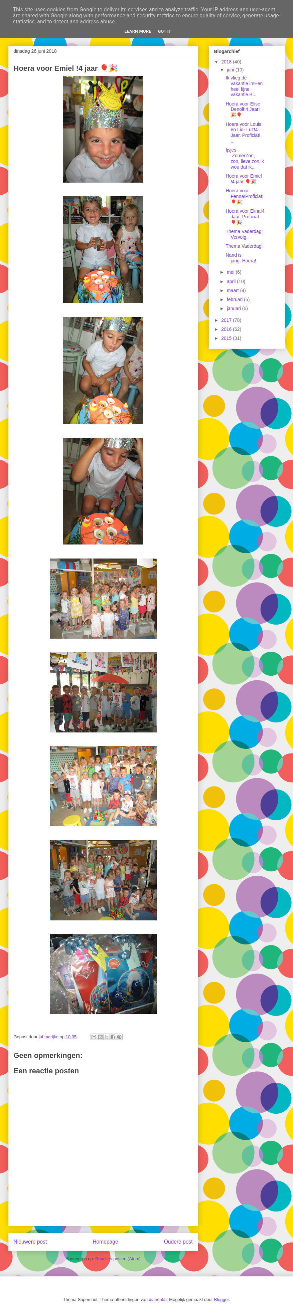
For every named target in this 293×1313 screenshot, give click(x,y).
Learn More (138, 31)
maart (233, 290)
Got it (164, 31)
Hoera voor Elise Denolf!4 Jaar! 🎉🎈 (243, 109)
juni (231, 69)
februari (235, 299)
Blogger (221, 1299)
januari (234, 308)
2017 (227, 320)
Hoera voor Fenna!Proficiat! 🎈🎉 (244, 196)
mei (231, 272)
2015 (227, 338)
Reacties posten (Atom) (118, 1258)
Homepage (105, 1242)
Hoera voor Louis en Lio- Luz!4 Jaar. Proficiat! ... (243, 133)
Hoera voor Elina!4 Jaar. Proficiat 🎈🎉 (245, 216)
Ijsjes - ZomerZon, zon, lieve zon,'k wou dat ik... (245, 158)
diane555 (158, 1299)
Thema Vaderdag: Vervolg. (244, 234)
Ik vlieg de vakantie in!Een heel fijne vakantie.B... (244, 86)
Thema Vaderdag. (244, 246)
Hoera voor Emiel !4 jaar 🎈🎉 (244, 178)
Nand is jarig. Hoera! (241, 257)
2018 (227, 61)
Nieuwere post (30, 1242)
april (232, 281)
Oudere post (178, 1242)
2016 (227, 329)
